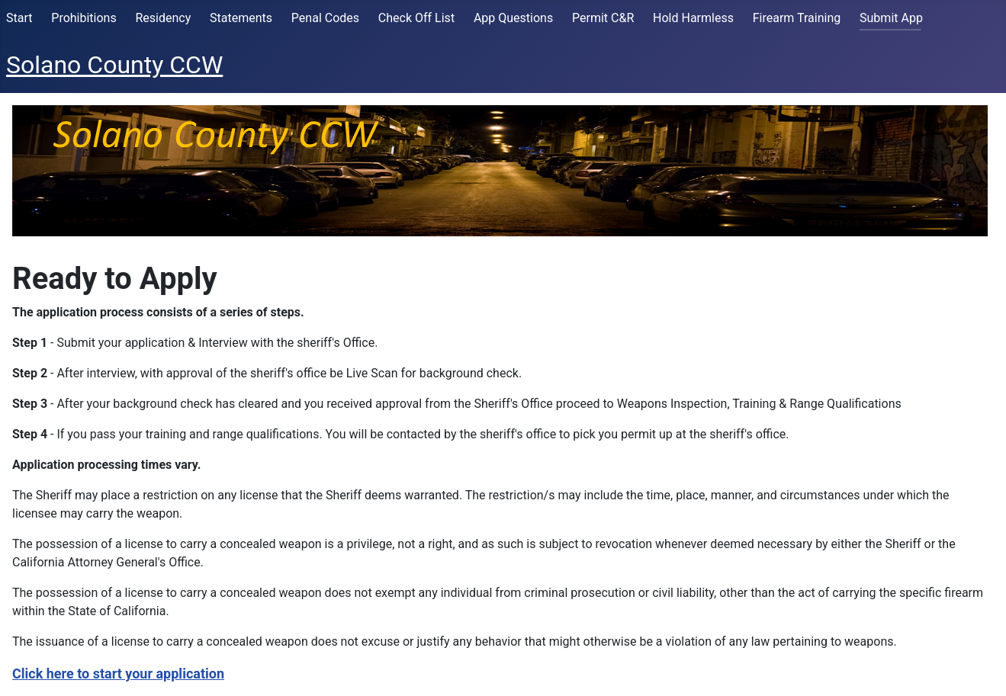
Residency (163, 18)
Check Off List (416, 18)
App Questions (513, 18)
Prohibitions (83, 18)
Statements (241, 18)
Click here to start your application (118, 674)
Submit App (891, 18)
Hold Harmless (693, 18)
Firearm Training (797, 18)
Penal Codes (325, 18)
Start (19, 18)
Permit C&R (603, 18)
